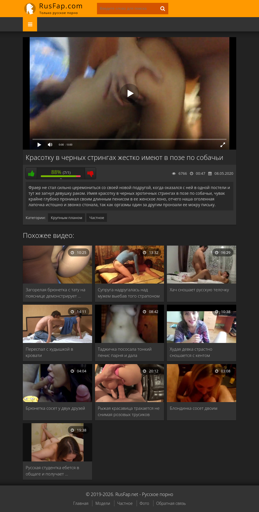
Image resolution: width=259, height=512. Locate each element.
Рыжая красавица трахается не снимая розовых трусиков (129, 411)
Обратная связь (171, 503)
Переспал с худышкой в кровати (49, 352)
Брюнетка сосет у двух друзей (55, 408)
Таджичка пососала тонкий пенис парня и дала (125, 352)
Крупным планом (66, 217)
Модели (102, 503)
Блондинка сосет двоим (193, 408)
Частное (96, 217)
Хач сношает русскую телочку (199, 289)
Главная (80, 503)
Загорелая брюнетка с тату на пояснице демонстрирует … (55, 293)
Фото (144, 503)
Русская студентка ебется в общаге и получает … (52, 471)
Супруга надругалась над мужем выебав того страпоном (129, 293)
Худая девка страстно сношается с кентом (191, 352)
